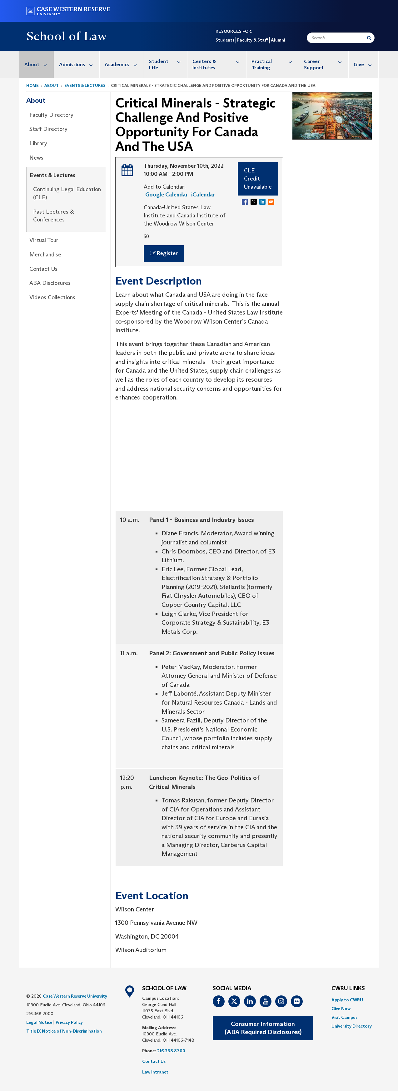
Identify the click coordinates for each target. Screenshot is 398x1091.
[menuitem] (36, 64)
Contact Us (43, 268)
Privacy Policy (69, 1022)
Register (164, 253)
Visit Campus (344, 1017)
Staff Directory (48, 129)
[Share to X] (254, 202)
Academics (124, 64)
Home (32, 85)
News (36, 157)
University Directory (351, 1026)
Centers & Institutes (219, 61)
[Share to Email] (271, 202)
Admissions (79, 64)
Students (225, 40)
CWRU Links (348, 988)
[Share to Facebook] (245, 202)
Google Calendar (166, 194)
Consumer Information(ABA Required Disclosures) (263, 1028)
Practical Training (275, 61)
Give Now (341, 1008)
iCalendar (203, 194)
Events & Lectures (84, 85)
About (39, 64)
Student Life (168, 61)
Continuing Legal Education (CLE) (67, 193)
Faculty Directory (51, 115)
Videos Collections (52, 297)
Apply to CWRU (347, 1000)
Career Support (326, 61)
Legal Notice (39, 1022)
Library (38, 143)
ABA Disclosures (50, 283)
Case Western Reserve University (75, 996)
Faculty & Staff (252, 40)
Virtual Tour (43, 240)
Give (366, 64)
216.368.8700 (171, 1051)
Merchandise (45, 254)
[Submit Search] (369, 37)
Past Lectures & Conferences (53, 215)
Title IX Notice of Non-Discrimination (64, 1031)
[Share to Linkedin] (262, 202)
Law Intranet (155, 1072)
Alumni (278, 40)
